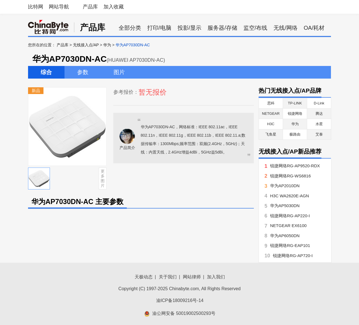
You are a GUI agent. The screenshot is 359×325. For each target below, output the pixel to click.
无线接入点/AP (86, 45)
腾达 (319, 113)
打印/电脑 (159, 28)
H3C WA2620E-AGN (289, 195)
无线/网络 (285, 28)
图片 (119, 72)
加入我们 (216, 276)
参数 (82, 72)
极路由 (294, 134)
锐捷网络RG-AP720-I (293, 255)
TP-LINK (295, 103)
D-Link (319, 103)
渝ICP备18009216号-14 (180, 300)
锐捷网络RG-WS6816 (290, 175)
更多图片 (103, 178)
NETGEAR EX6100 (288, 225)
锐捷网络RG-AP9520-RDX (295, 165)
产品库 (90, 7)
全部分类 (130, 28)
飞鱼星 (270, 134)
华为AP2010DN (285, 185)
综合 (46, 72)
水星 (319, 124)
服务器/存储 (222, 28)
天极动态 (144, 276)
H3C (270, 124)
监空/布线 (255, 28)
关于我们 (168, 276)
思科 (271, 103)
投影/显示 (190, 28)
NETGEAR (271, 113)
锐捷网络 (295, 113)
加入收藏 (113, 7)
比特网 (35, 7)
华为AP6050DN (285, 235)
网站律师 (192, 276)
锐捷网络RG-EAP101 (290, 245)
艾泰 (319, 134)
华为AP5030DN (285, 205)
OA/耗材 (314, 28)
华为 (107, 45)
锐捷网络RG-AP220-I (290, 215)
